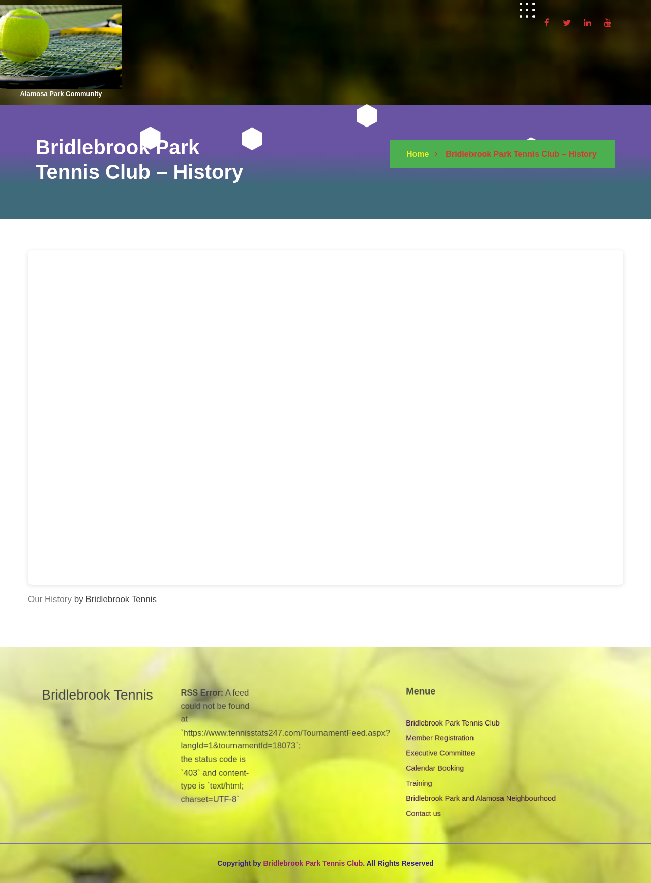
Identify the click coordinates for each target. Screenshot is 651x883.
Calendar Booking (435, 767)
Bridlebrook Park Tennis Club (453, 722)
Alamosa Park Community (61, 94)
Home (417, 154)
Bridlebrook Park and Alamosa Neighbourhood (481, 797)
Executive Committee (441, 752)
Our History (50, 599)
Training (420, 782)
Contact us (424, 812)
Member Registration (440, 738)
